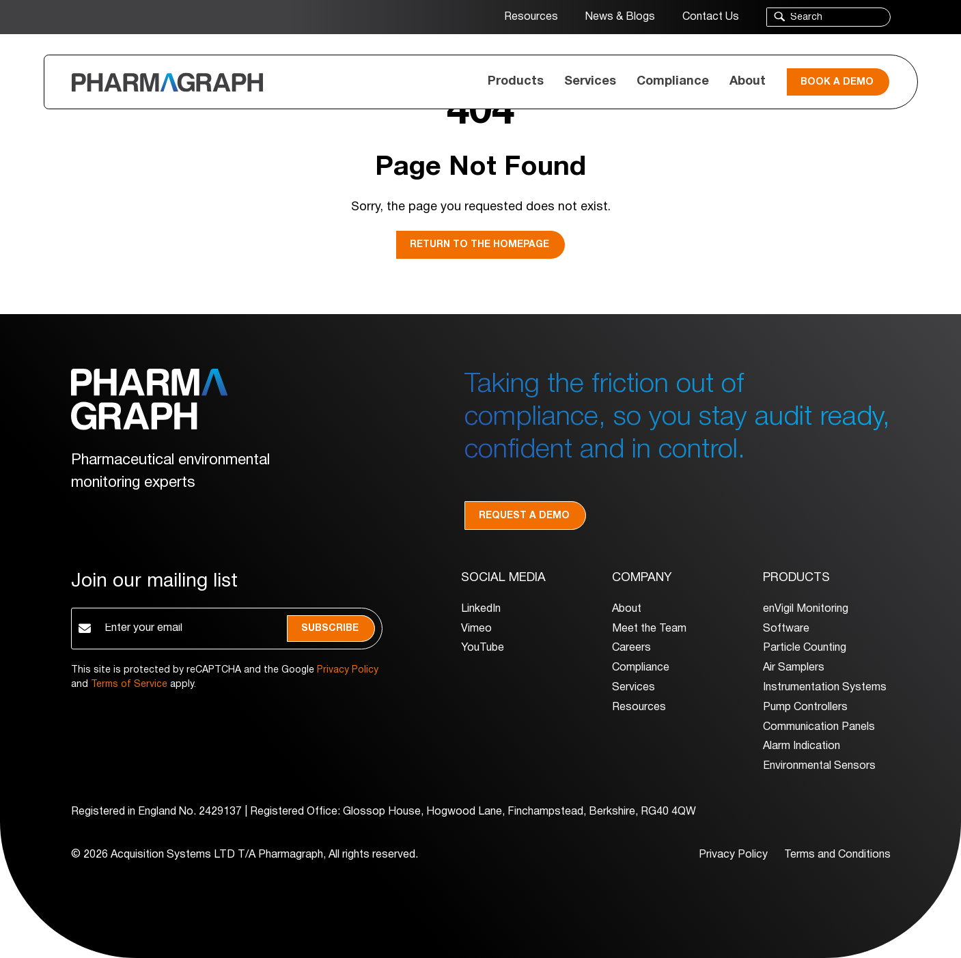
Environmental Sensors (819, 766)
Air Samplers (793, 668)
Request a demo (524, 515)
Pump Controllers (805, 707)
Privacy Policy (347, 670)
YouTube (482, 648)
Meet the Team (649, 629)
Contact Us (710, 17)
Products (516, 81)
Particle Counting (804, 648)
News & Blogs (620, 17)
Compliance (673, 81)
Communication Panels (819, 727)
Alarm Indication (801, 746)
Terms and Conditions (837, 855)
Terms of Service (129, 684)
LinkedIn (481, 609)
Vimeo (476, 629)
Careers (631, 648)
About (747, 81)
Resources (531, 17)
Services (590, 81)
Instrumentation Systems (825, 687)
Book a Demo (837, 82)
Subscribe (330, 628)
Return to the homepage (479, 244)
